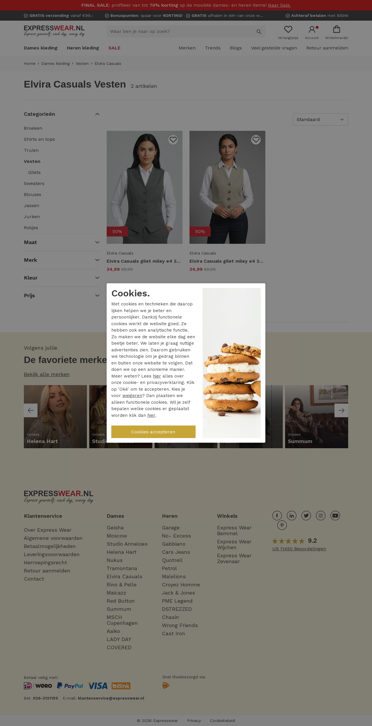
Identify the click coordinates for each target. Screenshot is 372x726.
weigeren (132, 395)
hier (157, 376)
